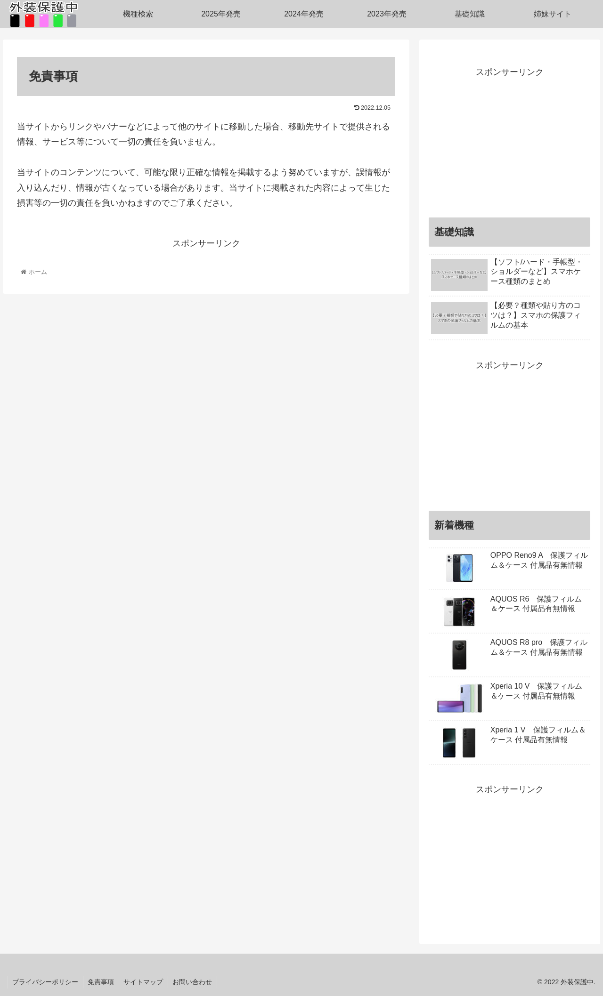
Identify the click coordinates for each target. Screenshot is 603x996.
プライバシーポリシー (46, 982)
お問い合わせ (194, 982)
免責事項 (102, 982)
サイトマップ (144, 982)
